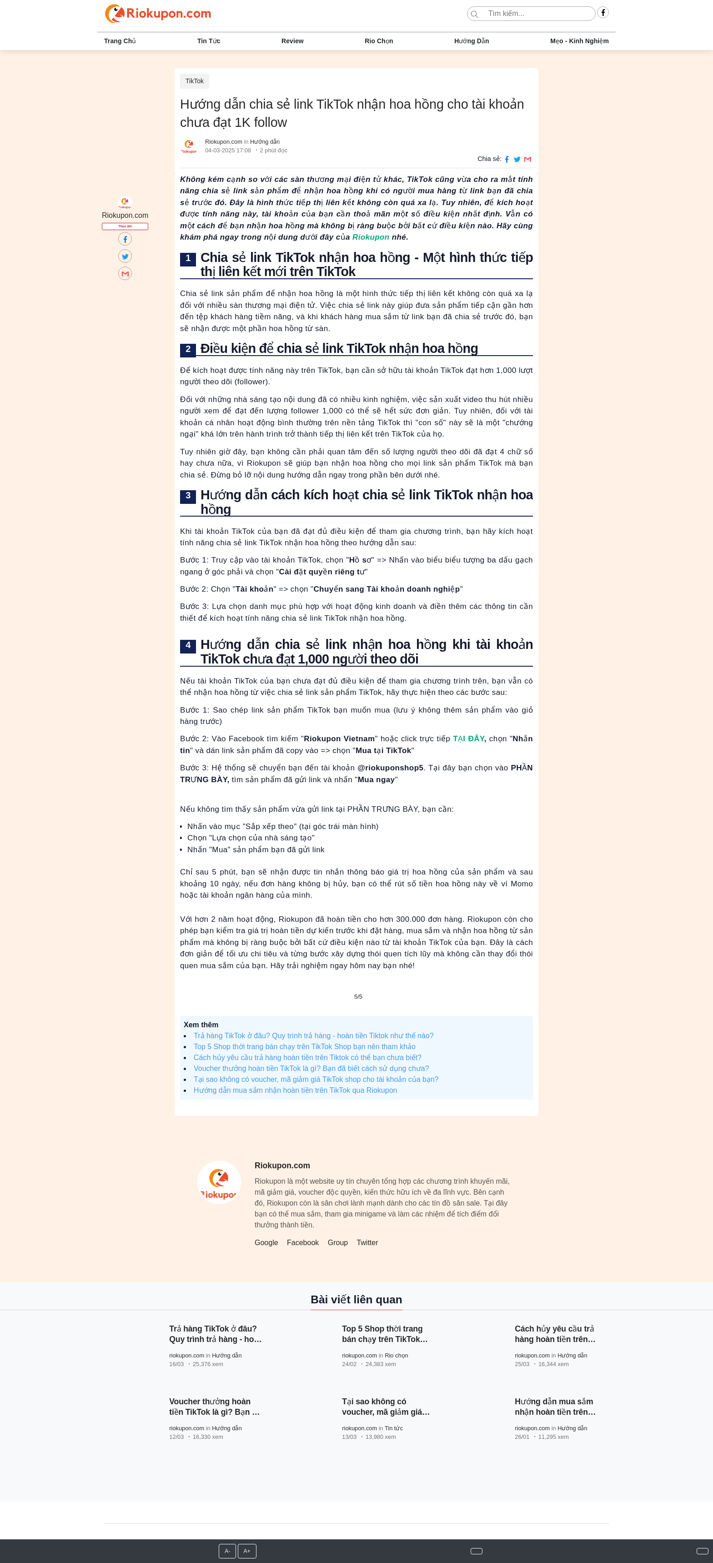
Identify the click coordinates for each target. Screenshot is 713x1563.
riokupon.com (186, 1355)
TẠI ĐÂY (468, 738)
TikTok (195, 81)
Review (292, 41)
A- (227, 1551)
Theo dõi (125, 226)
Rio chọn (379, 41)
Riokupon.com (223, 141)
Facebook (303, 1242)
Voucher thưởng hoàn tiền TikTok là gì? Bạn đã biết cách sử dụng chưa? (311, 1068)
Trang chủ (120, 41)
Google (266, 1242)
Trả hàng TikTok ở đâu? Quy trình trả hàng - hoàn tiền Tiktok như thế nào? (314, 1036)
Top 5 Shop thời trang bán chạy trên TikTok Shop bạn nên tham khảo (305, 1046)
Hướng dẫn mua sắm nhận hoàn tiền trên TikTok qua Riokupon (295, 1090)
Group (338, 1242)
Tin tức (209, 41)
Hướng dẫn (471, 41)
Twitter (367, 1242)
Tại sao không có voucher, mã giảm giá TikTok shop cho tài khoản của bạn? (316, 1079)
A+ (247, 1551)
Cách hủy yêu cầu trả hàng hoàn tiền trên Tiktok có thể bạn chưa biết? (308, 1057)
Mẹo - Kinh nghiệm (579, 41)
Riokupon (371, 237)
